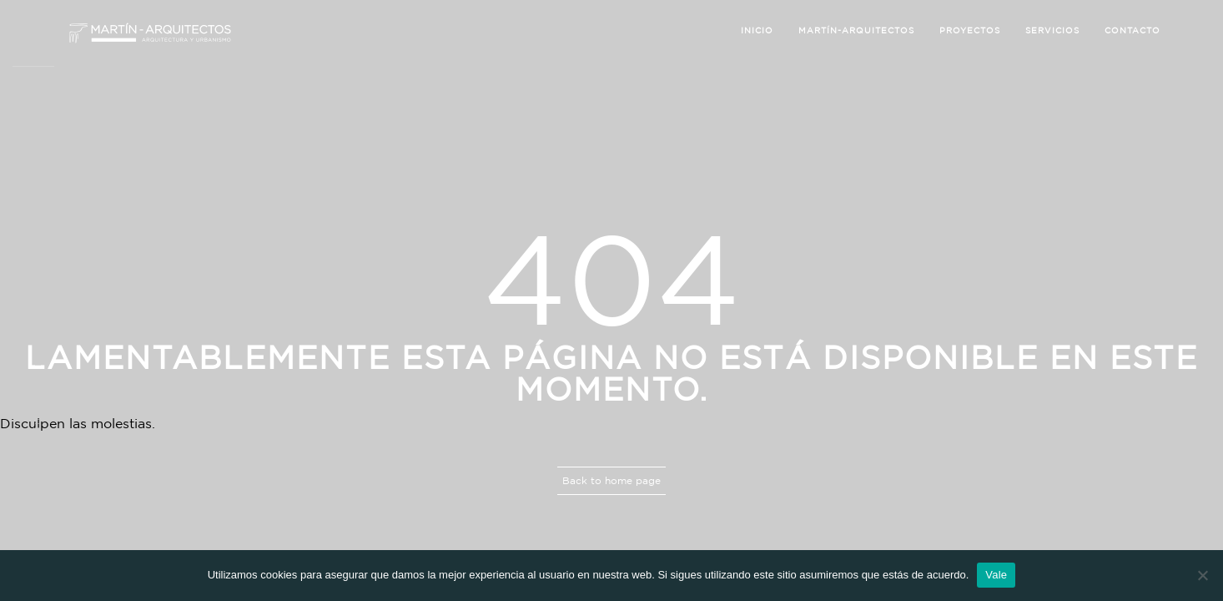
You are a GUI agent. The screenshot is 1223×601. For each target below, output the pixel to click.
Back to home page (611, 480)
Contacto (1132, 30)
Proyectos (969, 30)
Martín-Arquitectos (856, 30)
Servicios (1052, 30)
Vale (996, 574)
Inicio (757, 30)
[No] (1202, 575)
